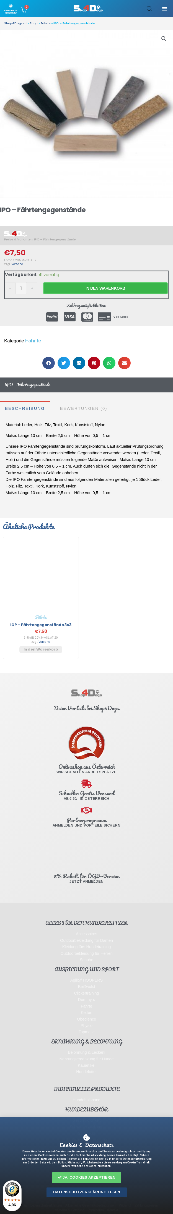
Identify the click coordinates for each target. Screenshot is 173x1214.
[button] (86, 1177)
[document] (86, 607)
